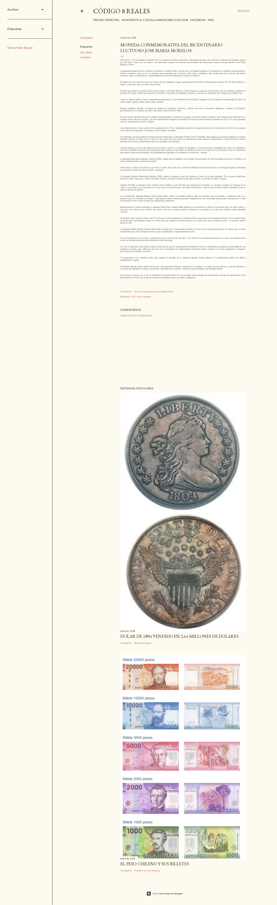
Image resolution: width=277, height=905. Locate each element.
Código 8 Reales (121, 11)
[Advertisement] (182, 352)
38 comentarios (142, 643)
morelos (85, 57)
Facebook (198, 20)
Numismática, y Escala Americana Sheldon (155, 20)
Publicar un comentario (136, 315)
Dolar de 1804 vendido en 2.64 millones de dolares (179, 636)
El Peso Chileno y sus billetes (154, 864)
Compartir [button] (86, 38)
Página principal (106, 20)
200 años (86, 52)
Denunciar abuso (20, 47)
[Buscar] (243, 11)
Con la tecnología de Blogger (165, 893)
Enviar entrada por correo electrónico (154, 291)
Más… (211, 20)
